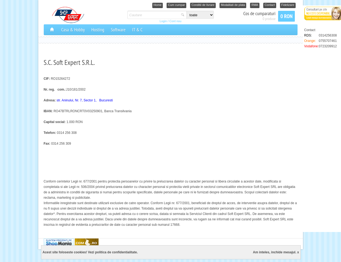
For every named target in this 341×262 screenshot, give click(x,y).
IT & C (137, 29)
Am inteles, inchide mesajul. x (276, 252)
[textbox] (153, 15)
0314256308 (328, 35)
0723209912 (328, 46)
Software (118, 29)
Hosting (97, 29)
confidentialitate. (125, 252)
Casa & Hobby (73, 29)
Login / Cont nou (170, 21)
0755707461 (328, 41)
